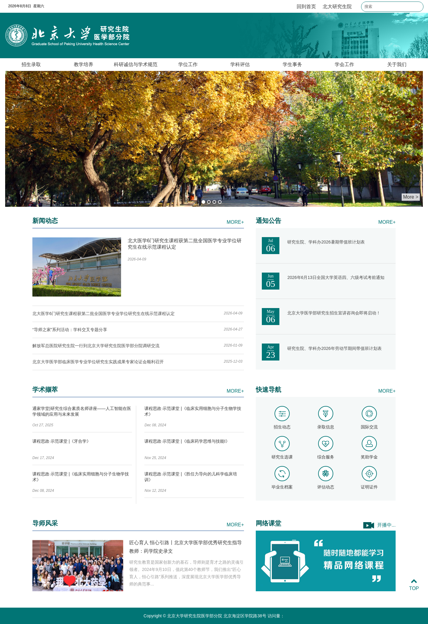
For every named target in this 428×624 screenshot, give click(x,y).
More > (410, 197)
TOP (414, 585)
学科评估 (240, 64)
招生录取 (31, 64)
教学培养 (83, 64)
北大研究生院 (337, 6)
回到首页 (306, 6)
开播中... (386, 525)
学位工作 (188, 64)
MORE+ (235, 222)
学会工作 (344, 64)
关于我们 (397, 64)
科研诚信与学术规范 (135, 64)
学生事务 (292, 64)
